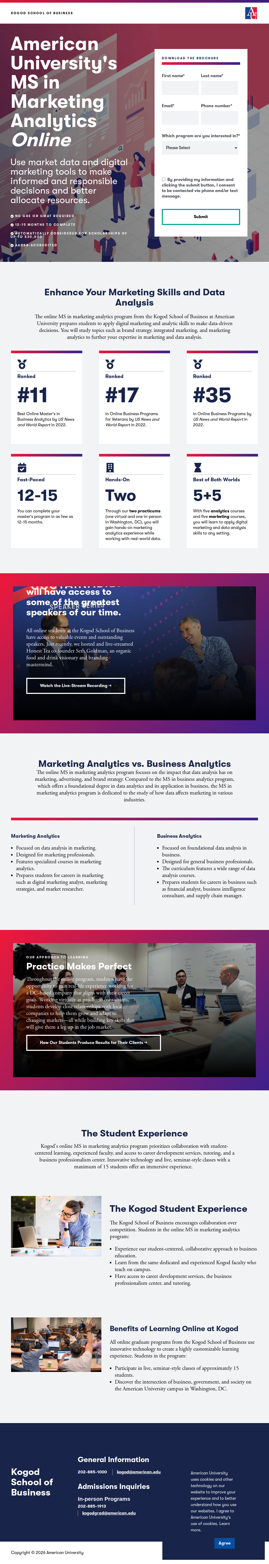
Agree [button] (225, 1543)
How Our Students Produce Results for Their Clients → (93, 1042)
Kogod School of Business (42, 13)
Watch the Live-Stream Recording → (76, 685)
